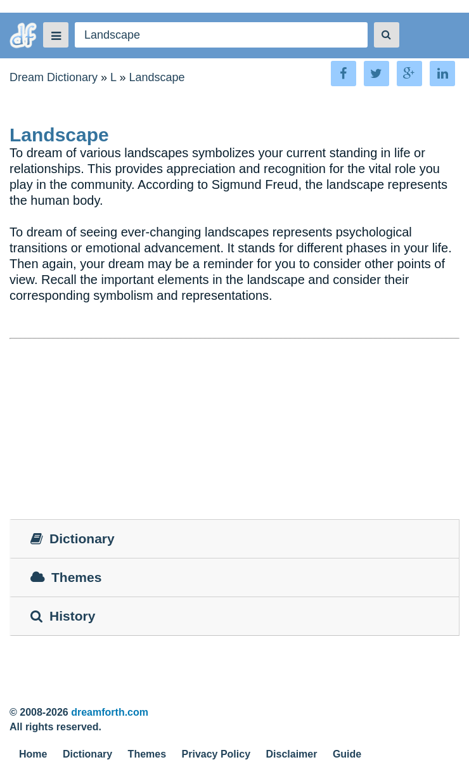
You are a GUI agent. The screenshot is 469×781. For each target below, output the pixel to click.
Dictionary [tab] (72, 538)
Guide (347, 754)
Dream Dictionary (54, 77)
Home (33, 754)
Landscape (156, 77)
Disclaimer (292, 754)
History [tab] (62, 616)
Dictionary (87, 754)
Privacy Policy (216, 754)
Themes (147, 754)
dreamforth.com (109, 712)
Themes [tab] (65, 577)
